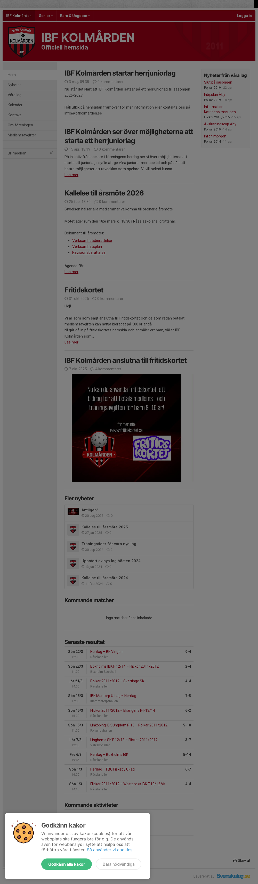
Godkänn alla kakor (66, 864)
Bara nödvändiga (118, 864)
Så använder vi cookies (109, 849)
